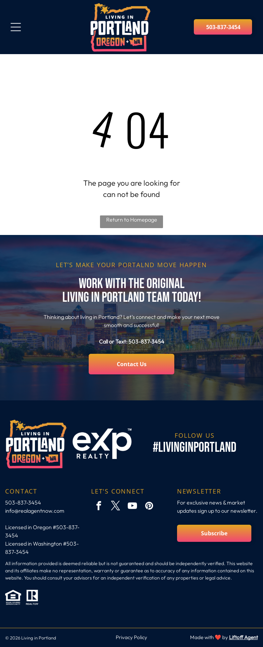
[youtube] (132, 506)
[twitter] (115, 506)
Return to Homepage (131, 219)
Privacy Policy (131, 637)
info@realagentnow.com (34, 510)
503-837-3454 (146, 341)
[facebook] (98, 506)
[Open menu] (16, 27)
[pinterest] (148, 506)
